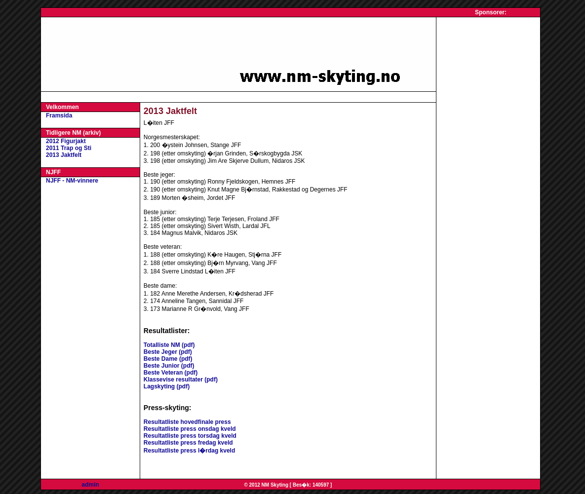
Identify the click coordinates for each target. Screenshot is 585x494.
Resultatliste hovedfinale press (187, 421)
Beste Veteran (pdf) (170, 372)
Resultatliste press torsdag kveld (190, 435)
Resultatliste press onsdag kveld (190, 428)
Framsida (59, 115)
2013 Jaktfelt (63, 155)
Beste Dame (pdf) (168, 358)
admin (90, 484)
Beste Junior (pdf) (169, 365)
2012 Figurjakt (66, 141)
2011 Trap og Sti (68, 148)
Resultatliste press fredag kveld (188, 442)
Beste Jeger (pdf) (168, 351)
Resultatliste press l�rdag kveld (189, 450)
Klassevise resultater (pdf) (181, 379)
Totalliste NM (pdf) (169, 345)
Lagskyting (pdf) (167, 386)
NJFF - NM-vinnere (72, 180)
